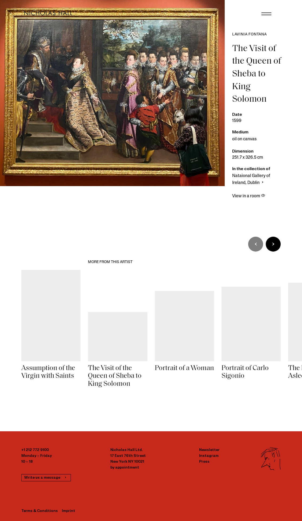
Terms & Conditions (39, 511)
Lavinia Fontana (249, 34)
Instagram (209, 456)
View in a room (248, 196)
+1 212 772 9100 (35, 450)
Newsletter (209, 450)
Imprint (68, 511)
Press (204, 462)
